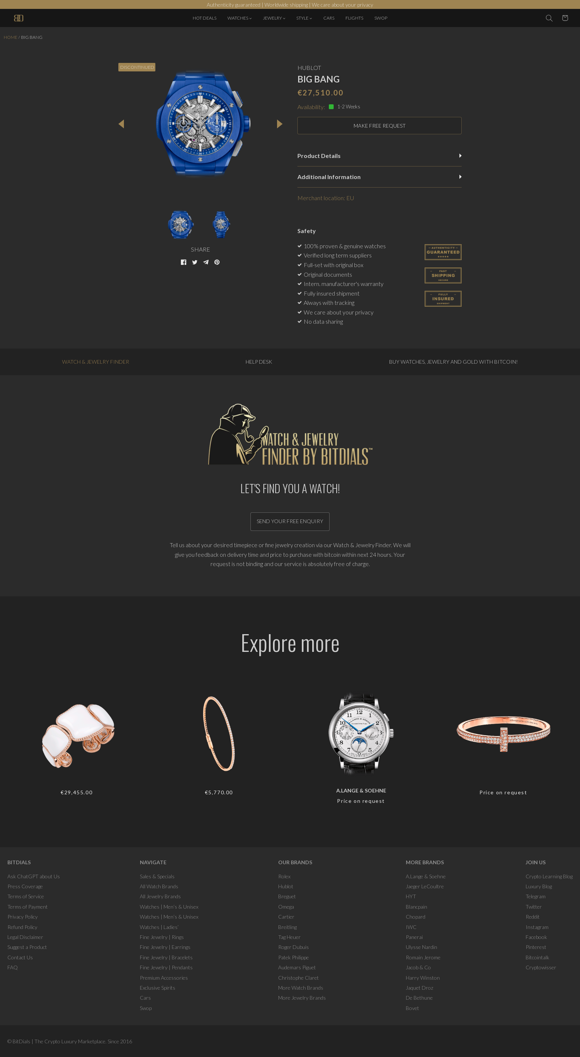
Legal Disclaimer (25, 937)
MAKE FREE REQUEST (380, 125)
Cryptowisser (541, 967)
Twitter (534, 906)
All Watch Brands (159, 886)
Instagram (537, 927)
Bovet (412, 1008)
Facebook (536, 937)
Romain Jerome (423, 957)
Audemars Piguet (297, 967)
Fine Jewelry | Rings (162, 937)
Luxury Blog (539, 886)
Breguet (287, 896)
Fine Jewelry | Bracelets (166, 957)
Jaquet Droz (419, 987)
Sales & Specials (157, 876)
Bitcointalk (537, 957)
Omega (286, 906)
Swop (146, 1008)
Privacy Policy (22, 916)
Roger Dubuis (293, 947)
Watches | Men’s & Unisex (169, 906)
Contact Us (20, 957)
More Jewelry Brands (302, 997)
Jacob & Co (418, 967)
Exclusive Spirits (157, 987)
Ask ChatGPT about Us (33, 876)
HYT (411, 896)
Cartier (286, 916)
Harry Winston (423, 977)
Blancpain (416, 906)
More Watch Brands (300, 987)
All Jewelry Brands (160, 896)
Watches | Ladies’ (159, 927)
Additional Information (379, 176)
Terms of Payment (27, 906)
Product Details (379, 155)
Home (10, 37)
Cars (145, 997)
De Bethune (419, 997)
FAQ (12, 967)
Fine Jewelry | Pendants (166, 967)
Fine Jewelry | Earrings (165, 947)
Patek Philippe (293, 957)
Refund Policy (22, 927)
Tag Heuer (289, 937)
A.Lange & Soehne (426, 876)
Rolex (284, 876)
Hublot (285, 886)
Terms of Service (25, 896)
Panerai (414, 937)
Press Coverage (25, 886)
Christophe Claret (298, 977)
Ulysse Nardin (421, 947)
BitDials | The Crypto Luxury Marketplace (59, 1041)
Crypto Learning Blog (549, 876)
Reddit (533, 916)
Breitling (287, 927)
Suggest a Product (27, 947)
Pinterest (536, 947)
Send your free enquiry (290, 521)
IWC (411, 927)
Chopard (415, 916)
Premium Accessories (164, 977)
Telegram (536, 896)
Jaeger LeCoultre (425, 886)
